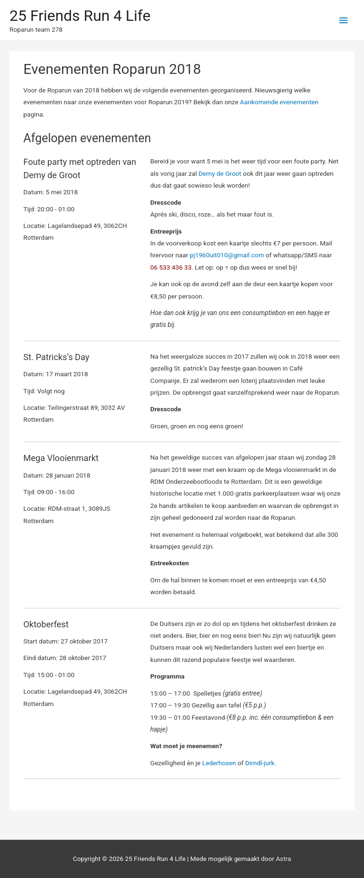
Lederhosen (220, 763)
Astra (283, 858)
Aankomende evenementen (279, 102)
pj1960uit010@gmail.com (227, 255)
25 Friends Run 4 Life (80, 16)
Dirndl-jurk (259, 763)
